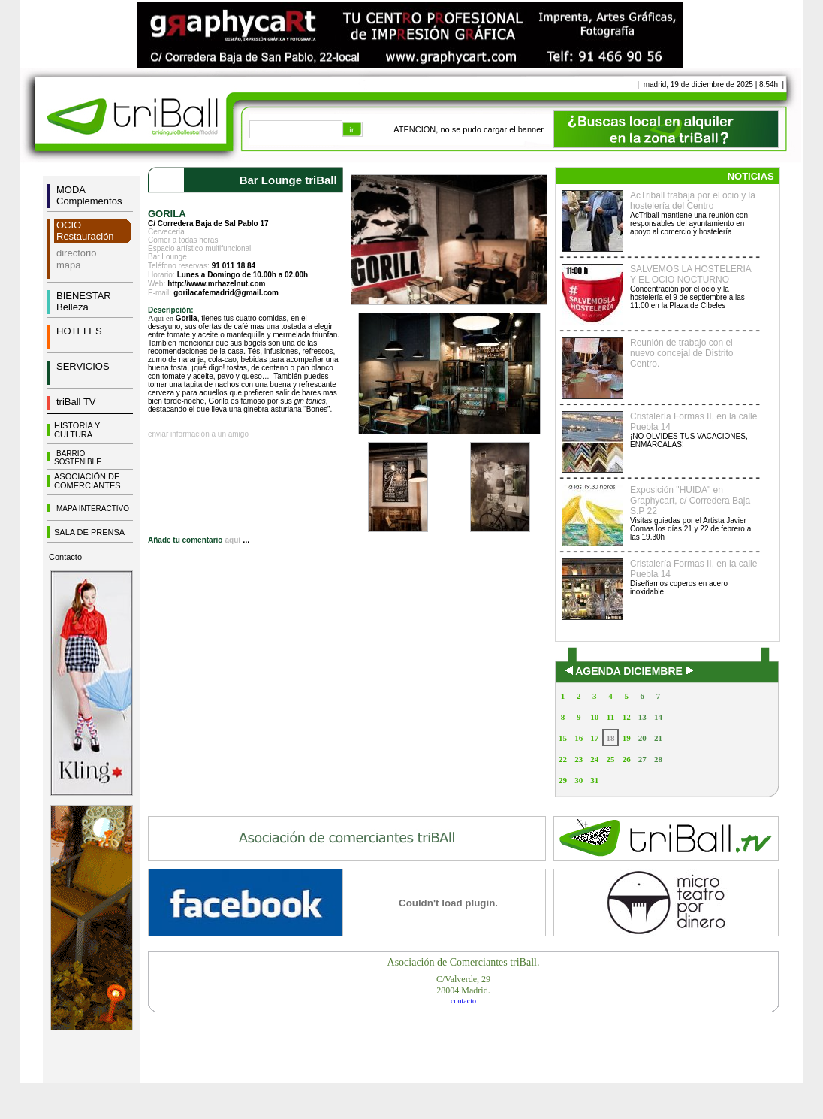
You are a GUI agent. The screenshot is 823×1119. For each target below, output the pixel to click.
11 (610, 716)
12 (627, 716)
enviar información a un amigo (198, 434)
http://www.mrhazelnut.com (216, 284)
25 (610, 759)
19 (627, 737)
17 (594, 737)
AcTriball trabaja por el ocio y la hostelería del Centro (692, 200)
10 (594, 716)
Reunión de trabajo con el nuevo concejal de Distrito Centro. (681, 353)
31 (594, 780)
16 (578, 737)
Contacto (65, 556)
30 (578, 780)
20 (642, 737)
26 (627, 759)
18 (610, 737)
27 (642, 759)
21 (658, 737)
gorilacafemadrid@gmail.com (226, 293)
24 (594, 759)
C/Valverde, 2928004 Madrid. (463, 985)
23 (578, 759)
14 (658, 716)
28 (658, 759)
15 (563, 737)
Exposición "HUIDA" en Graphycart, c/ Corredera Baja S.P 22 (690, 500)
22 (563, 759)
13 (642, 716)
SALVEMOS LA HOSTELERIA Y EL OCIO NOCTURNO (690, 274)
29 (563, 780)
